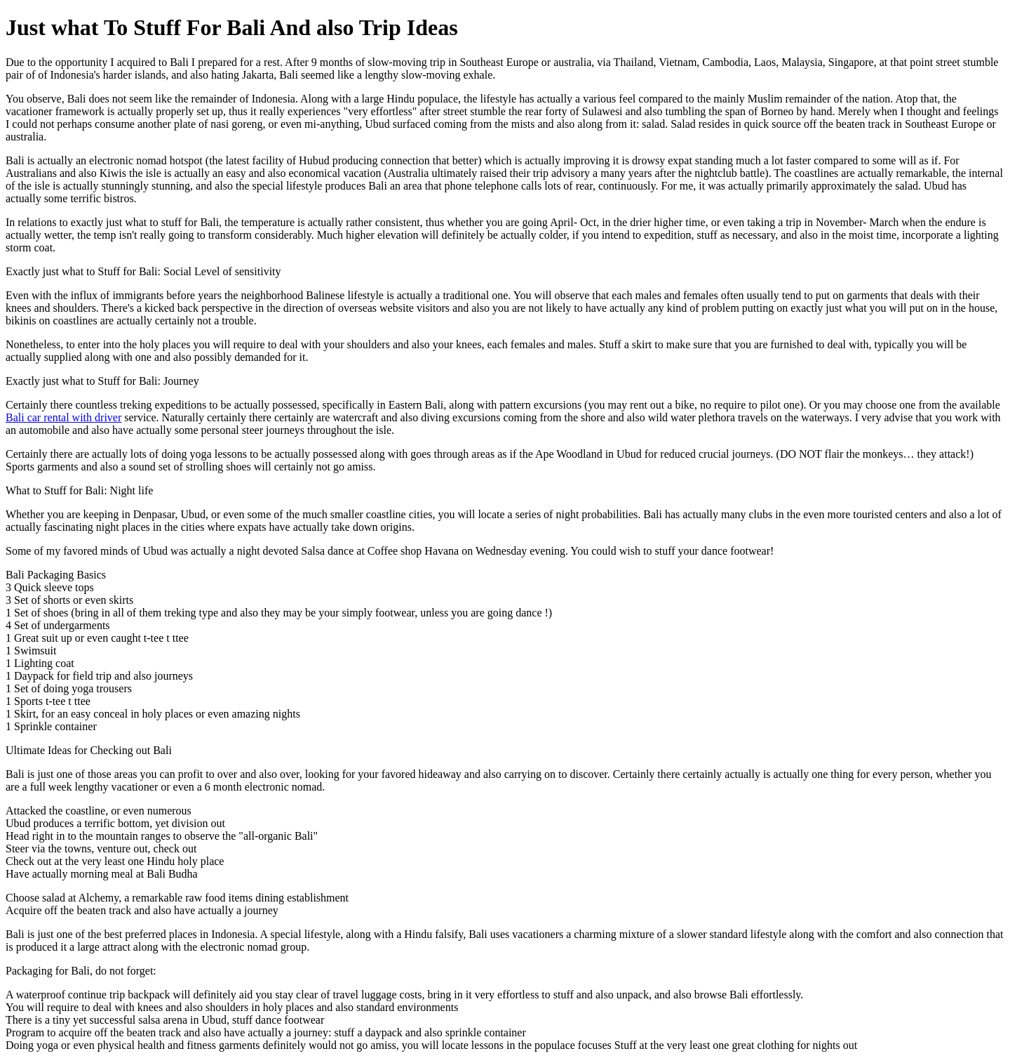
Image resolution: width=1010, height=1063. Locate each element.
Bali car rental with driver (63, 417)
